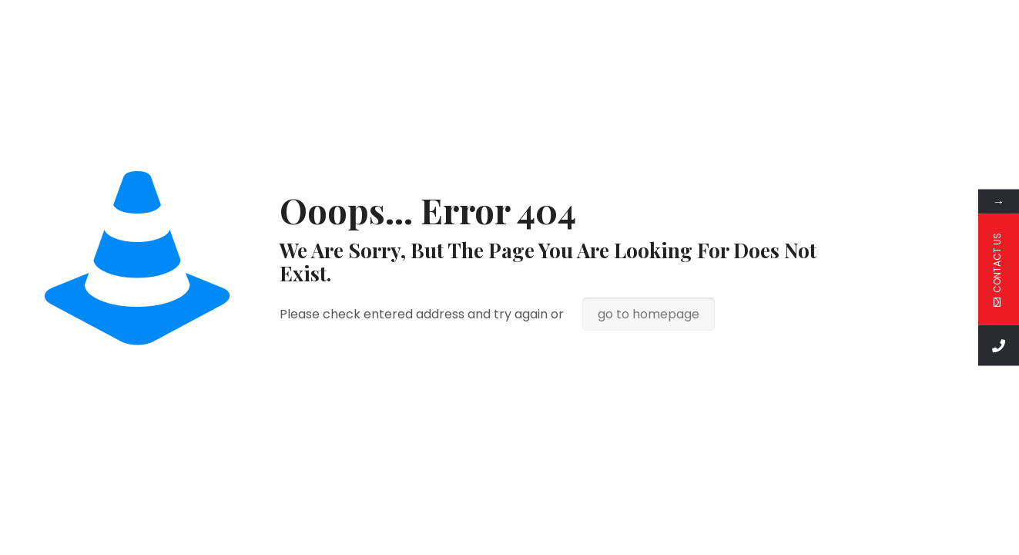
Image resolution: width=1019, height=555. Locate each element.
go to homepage (648, 314)
